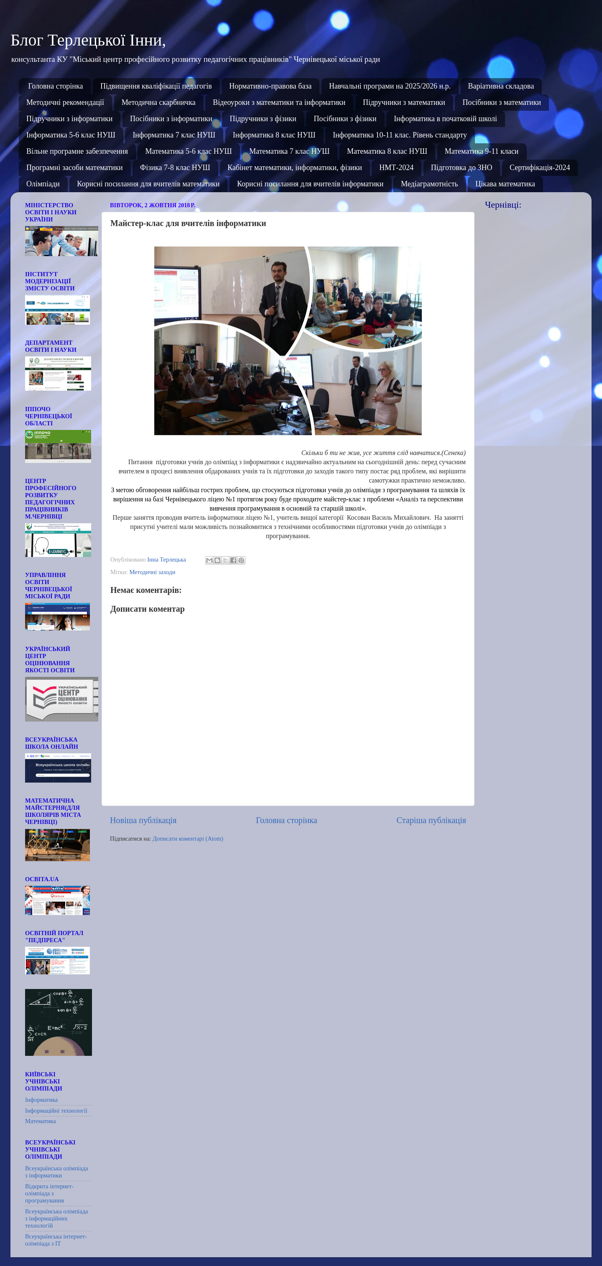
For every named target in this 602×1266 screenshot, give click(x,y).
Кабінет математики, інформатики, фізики (294, 167)
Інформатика (41, 1099)
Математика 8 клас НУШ (387, 151)
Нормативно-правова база (270, 86)
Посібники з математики (501, 102)
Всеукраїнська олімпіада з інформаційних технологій (56, 1218)
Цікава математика (505, 184)
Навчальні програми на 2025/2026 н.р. (390, 86)
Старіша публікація (431, 820)
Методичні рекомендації (65, 102)
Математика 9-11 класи (482, 151)
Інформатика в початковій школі (445, 118)
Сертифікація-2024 (540, 167)
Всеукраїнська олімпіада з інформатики (56, 1172)
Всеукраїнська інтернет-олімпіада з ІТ (56, 1240)
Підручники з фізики (263, 118)
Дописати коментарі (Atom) (188, 838)
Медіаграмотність (429, 184)
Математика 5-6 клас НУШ (188, 151)
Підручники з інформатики (69, 118)
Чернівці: (503, 204)
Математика (40, 1121)
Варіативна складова (501, 86)
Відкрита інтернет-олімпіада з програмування (49, 1193)
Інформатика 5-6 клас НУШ (70, 135)
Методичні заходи (152, 572)
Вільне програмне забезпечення (77, 151)
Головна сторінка (55, 86)
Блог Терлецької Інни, (88, 40)
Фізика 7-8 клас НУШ (175, 167)
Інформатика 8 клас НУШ (274, 135)
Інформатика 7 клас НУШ (174, 135)
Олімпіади (43, 184)
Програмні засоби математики (74, 167)
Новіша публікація (143, 820)
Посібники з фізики (345, 118)
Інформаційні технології (56, 1110)
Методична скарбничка (159, 102)
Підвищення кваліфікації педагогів (156, 86)
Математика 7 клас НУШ (289, 151)
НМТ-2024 (396, 167)
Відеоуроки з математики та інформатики (279, 102)
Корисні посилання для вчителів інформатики (310, 184)
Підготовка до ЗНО (461, 167)
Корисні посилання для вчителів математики (148, 184)
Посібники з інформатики (171, 118)
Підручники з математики (404, 102)
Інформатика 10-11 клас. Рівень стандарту (400, 135)
